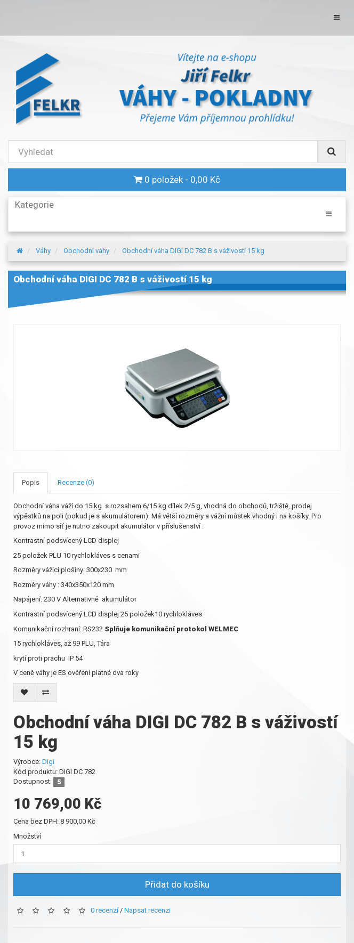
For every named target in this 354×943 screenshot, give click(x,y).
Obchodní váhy (86, 251)
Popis (30, 482)
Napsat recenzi (147, 910)
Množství (27, 836)
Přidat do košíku (177, 884)
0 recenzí (104, 910)
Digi (48, 762)
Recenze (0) (76, 482)
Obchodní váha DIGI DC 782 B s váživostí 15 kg (193, 251)
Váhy (43, 251)
